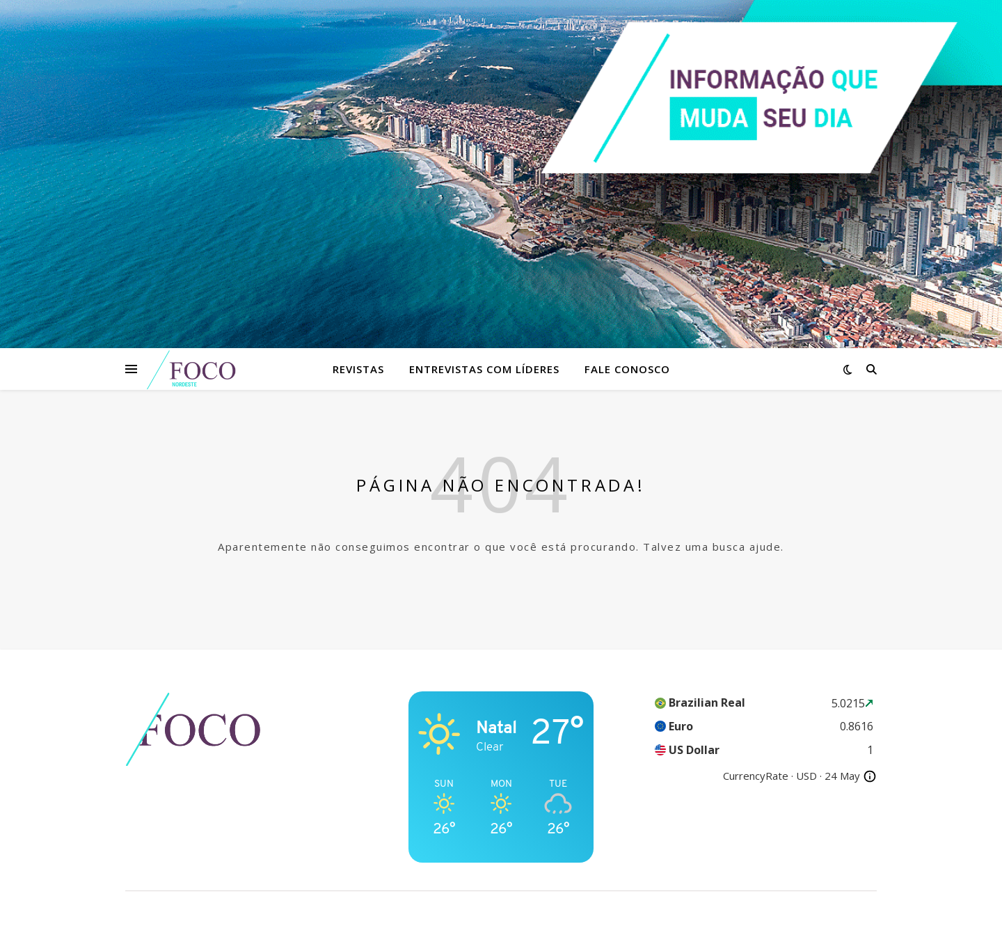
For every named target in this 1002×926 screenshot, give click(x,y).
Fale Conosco (627, 369)
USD (806, 776)
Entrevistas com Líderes (484, 369)
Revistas (358, 369)
